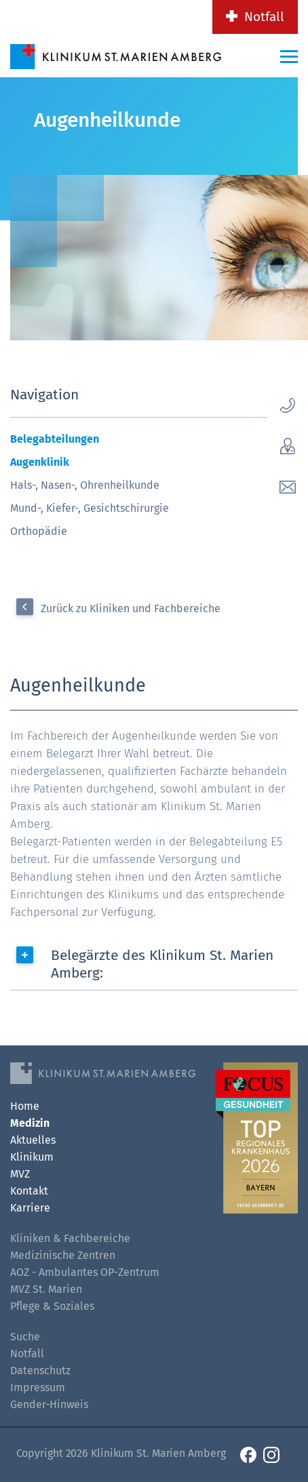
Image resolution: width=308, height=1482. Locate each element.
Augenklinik (39, 462)
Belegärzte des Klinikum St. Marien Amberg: (162, 964)
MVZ (20, 1173)
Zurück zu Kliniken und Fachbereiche (130, 608)
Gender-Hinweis (49, 1404)
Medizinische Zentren (62, 1255)
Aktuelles (33, 1140)
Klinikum (32, 1156)
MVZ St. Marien (46, 1289)
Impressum (37, 1387)
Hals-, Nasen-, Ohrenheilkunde (84, 485)
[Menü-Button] (289, 56)
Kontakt (29, 1190)
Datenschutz (40, 1370)
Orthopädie (38, 531)
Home (24, 1106)
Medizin (30, 1123)
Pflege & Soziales (52, 1306)
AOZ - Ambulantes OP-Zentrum (84, 1272)
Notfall (264, 16)
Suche (25, 1336)
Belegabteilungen (54, 439)
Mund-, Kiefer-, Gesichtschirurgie (89, 508)
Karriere (30, 1207)
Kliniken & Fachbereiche (70, 1238)
